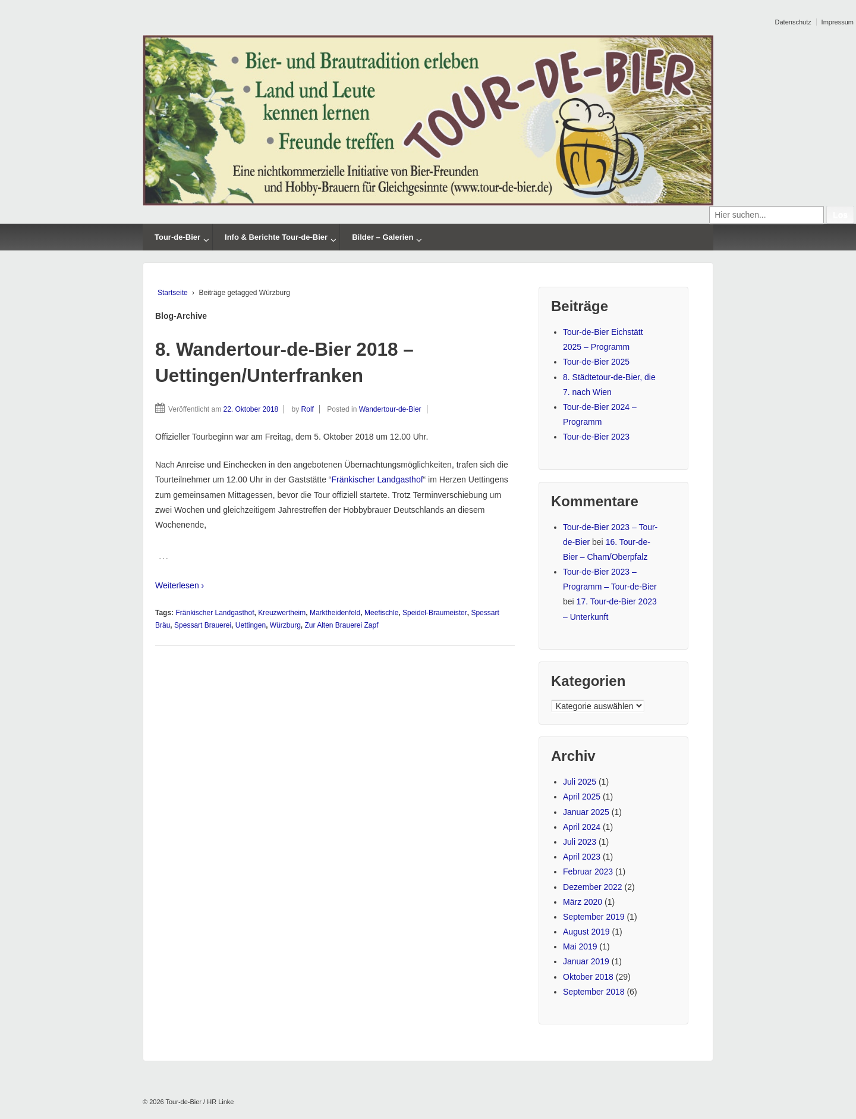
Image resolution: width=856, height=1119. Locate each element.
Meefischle (381, 613)
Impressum (838, 22)
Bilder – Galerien (382, 237)
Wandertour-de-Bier (390, 409)
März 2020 (582, 902)
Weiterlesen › (179, 585)
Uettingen (250, 625)
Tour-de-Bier (177, 237)
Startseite (173, 293)
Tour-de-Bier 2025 (596, 361)
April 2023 (581, 856)
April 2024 (581, 827)
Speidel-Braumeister (434, 613)
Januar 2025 (586, 812)
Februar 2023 (588, 871)
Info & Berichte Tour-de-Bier (276, 237)
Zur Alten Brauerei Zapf (341, 625)
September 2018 (594, 991)
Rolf (307, 409)
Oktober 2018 (588, 977)
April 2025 (581, 796)
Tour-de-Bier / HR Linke (199, 1101)
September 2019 (594, 916)
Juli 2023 (579, 842)
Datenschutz (793, 22)
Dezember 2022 (592, 887)
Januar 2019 (586, 961)
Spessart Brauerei (202, 625)
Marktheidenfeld (335, 613)
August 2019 (586, 931)
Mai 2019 (580, 946)
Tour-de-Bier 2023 (596, 436)
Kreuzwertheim (282, 613)
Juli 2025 (579, 781)
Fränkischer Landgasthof (377, 479)
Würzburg (285, 625)
